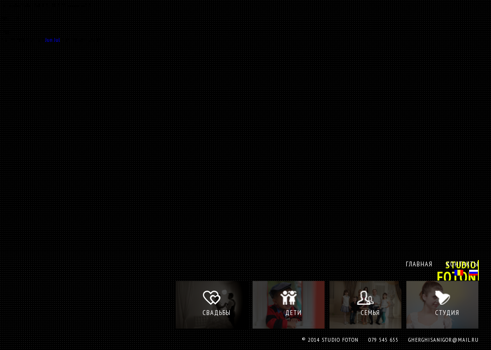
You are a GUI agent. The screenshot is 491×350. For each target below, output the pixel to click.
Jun (49, 39)
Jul (57, 39)
